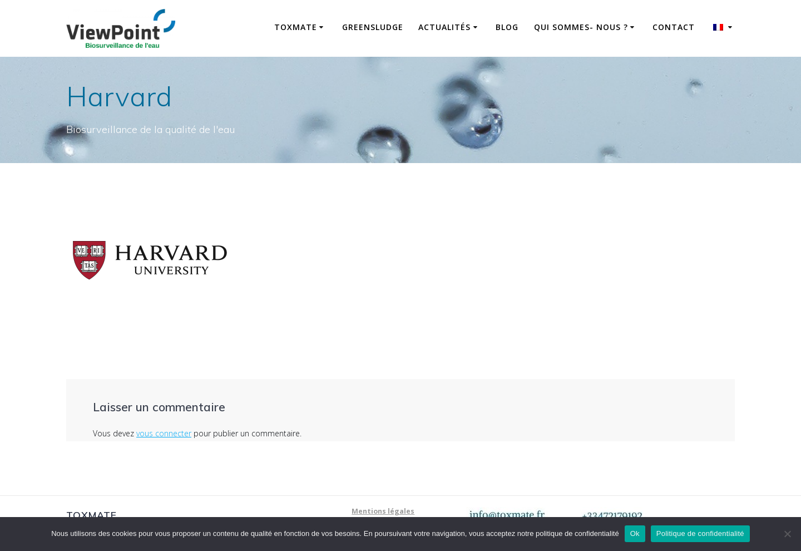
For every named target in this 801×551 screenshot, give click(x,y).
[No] (787, 533)
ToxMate (295, 27)
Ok (635, 533)
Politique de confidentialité (700, 533)
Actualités (444, 27)
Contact (673, 27)
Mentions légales (383, 511)
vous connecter (163, 433)
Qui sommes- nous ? (581, 27)
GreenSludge (372, 27)
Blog (507, 27)
